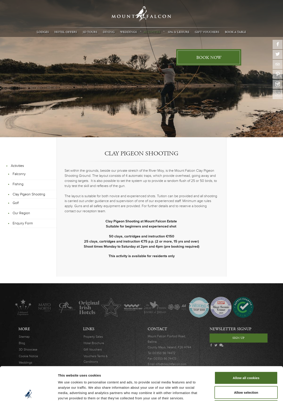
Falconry (19, 174)
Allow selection (246, 357)
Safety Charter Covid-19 (243, 307)
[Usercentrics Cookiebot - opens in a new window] (28, 392)
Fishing (18, 184)
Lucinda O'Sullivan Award (111, 307)
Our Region (21, 213)
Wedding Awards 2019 (221, 307)
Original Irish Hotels (89, 307)
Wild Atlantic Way (133, 307)
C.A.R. (67, 307)
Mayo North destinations (45, 307)
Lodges (43, 32)
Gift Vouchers (207, 32)
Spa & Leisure (178, 32)
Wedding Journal (199, 307)
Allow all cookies (246, 343)
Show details (232, 392)
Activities (151, 32)
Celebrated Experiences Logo (23, 307)
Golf (16, 203)
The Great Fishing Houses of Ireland (155, 307)
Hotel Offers (65, 32)
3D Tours (89, 32)
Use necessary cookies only (246, 372)
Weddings (128, 32)
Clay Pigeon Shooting (29, 194)
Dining (109, 32)
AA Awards (177, 307)
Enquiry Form (23, 223)
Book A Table (235, 32)
